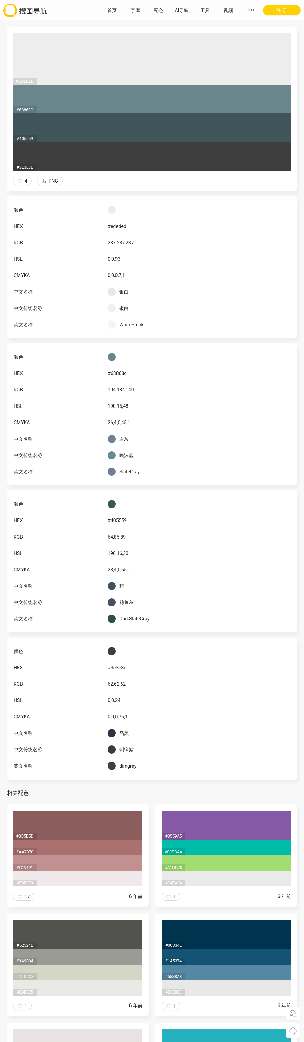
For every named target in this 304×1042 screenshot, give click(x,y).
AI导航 (182, 10)
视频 (228, 10)
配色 (158, 10)
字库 (135, 10)
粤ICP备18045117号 (152, 1035)
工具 (205, 10)
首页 (112, 10)
